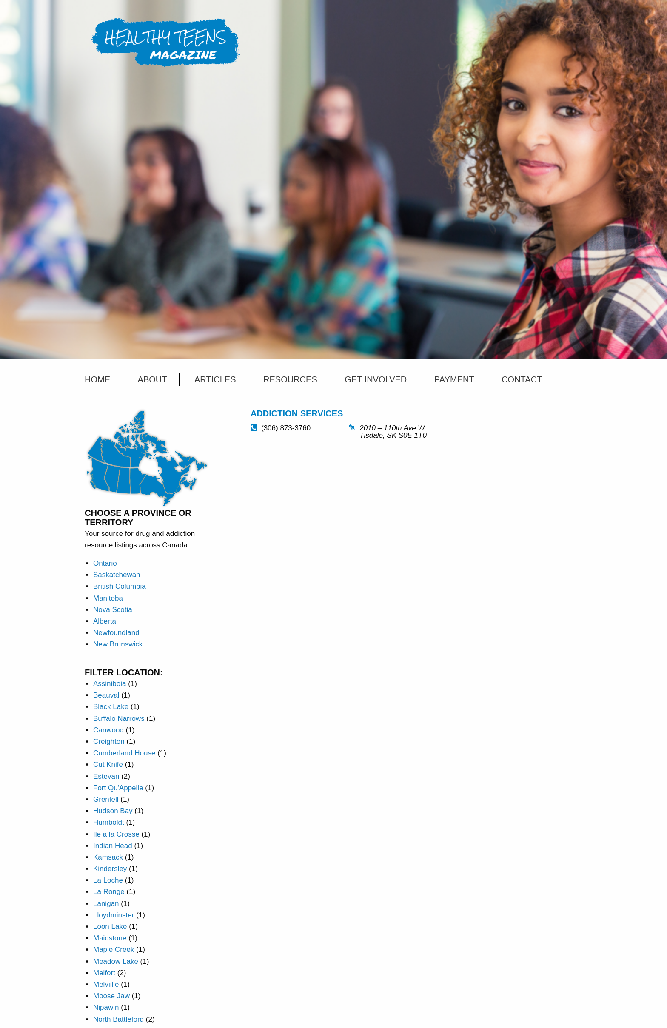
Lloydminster (113, 915)
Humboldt (108, 822)
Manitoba (108, 598)
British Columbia (119, 586)
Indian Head (112, 846)
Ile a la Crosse (116, 834)
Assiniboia (109, 684)
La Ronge (109, 892)
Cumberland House (124, 753)
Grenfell (106, 799)
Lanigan (106, 904)
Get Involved (376, 379)
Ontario (105, 563)
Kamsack (108, 857)
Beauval (106, 695)
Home (97, 379)
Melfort (104, 973)
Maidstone (109, 938)
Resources (290, 379)
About (152, 379)
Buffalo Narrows (119, 719)
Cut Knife (108, 764)
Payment (454, 379)
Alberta (104, 621)
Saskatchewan (116, 575)
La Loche (108, 880)
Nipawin (106, 1007)
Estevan (106, 776)
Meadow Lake (115, 961)
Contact (522, 379)
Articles (215, 379)
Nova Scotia (112, 610)
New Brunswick (118, 644)
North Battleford (118, 1019)
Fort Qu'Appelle (118, 788)
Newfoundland (116, 633)
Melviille (106, 984)
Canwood (108, 730)
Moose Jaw (111, 996)
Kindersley (110, 869)
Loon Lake (110, 927)
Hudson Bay (113, 811)
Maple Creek (113, 949)
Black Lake (110, 707)
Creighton (109, 742)
